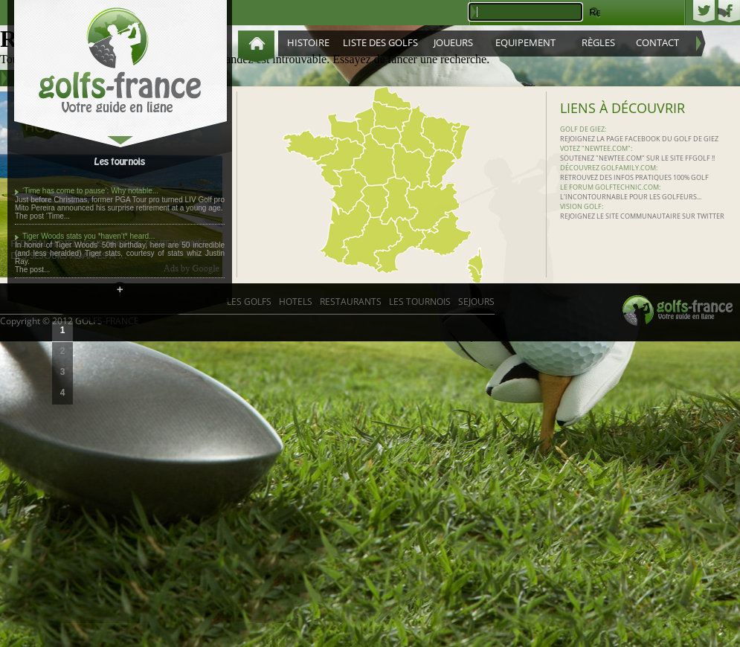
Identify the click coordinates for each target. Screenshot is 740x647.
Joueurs (453, 42)
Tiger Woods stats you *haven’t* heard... (88, 236)
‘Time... (58, 216)
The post (30, 216)
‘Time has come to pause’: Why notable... (90, 191)
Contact (657, 42)
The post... (32, 269)
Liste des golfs (380, 42)
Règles (598, 42)
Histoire (308, 42)
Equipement (525, 42)
